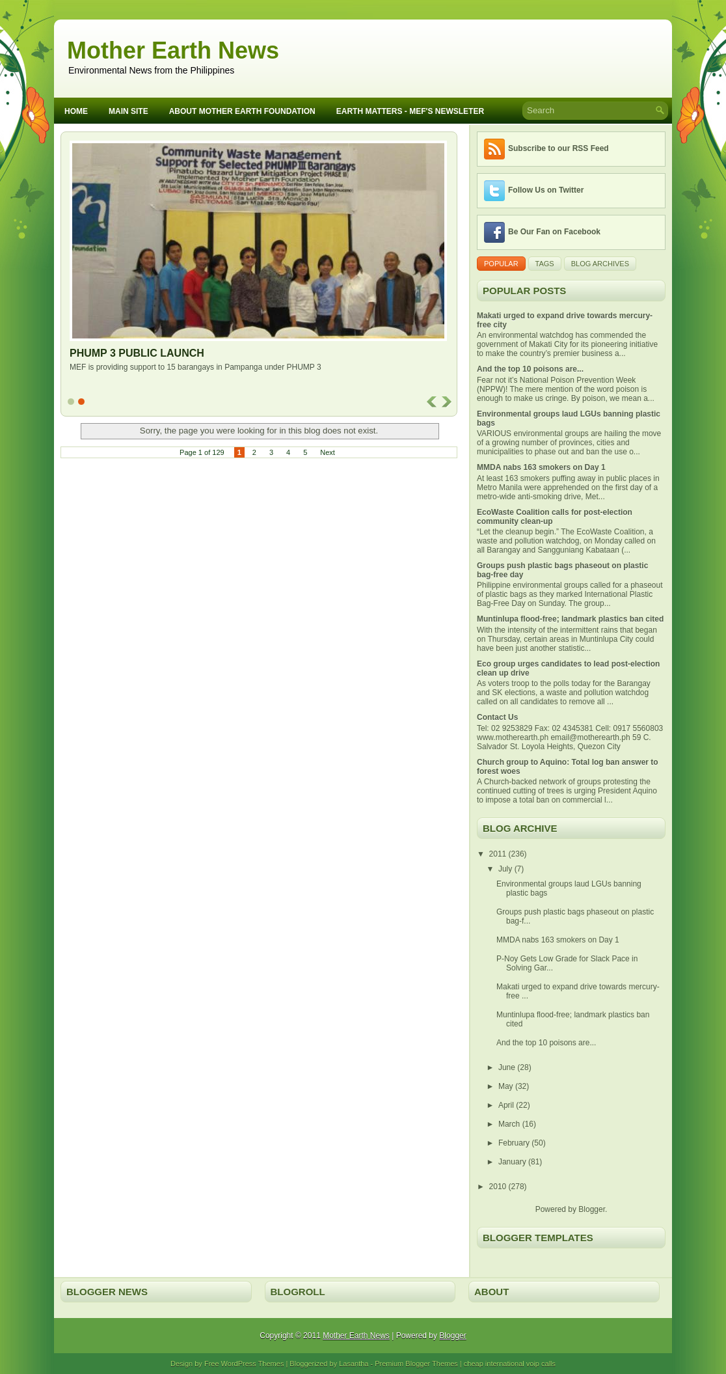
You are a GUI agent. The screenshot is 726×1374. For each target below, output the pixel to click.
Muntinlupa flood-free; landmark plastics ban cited (570, 619)
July (506, 868)
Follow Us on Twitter (546, 190)
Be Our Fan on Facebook (554, 231)
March (510, 1124)
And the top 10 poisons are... (530, 369)
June (507, 1067)
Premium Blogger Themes (416, 1363)
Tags (544, 264)
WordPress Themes (252, 1363)
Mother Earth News (173, 50)
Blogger (591, 1209)
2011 (499, 854)
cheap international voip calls (510, 1363)
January (513, 1161)
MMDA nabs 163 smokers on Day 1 (541, 467)
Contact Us (497, 717)
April (507, 1105)
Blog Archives (600, 264)
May (506, 1086)
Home (76, 111)
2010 (499, 1186)
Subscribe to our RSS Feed (558, 148)
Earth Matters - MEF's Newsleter (410, 111)
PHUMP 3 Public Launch (137, 353)
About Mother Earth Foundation (242, 111)
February (514, 1142)
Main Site (128, 111)
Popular (501, 264)
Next (327, 452)
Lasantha (353, 1363)
